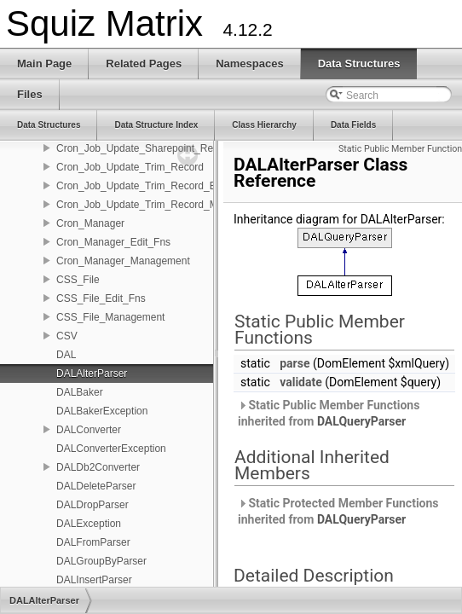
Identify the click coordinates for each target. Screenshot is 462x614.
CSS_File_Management (110, 317)
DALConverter (88, 430)
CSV (67, 336)
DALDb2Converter (98, 467)
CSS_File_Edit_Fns (101, 298)
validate (301, 382)
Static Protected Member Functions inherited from (338, 511)
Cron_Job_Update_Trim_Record (130, 167)
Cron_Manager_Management (123, 261)
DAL (66, 355)
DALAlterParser (91, 373)
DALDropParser (92, 505)
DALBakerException (101, 411)
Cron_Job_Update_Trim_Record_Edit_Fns (153, 186)
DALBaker (79, 392)
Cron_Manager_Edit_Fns (113, 242)
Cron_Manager (90, 223)
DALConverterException (111, 449)
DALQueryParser (361, 421)
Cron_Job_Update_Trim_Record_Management (162, 205)
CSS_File (78, 280)
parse (294, 363)
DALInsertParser (94, 580)
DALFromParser (93, 542)
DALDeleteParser (96, 486)
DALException (88, 524)
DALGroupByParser (101, 561)
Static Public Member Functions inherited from (328, 413)
